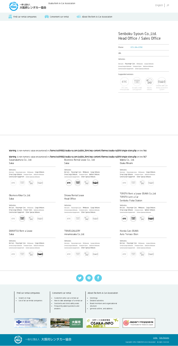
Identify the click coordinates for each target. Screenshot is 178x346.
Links (155, 338)
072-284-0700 (137, 47)
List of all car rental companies (30, 301)
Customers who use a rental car (66, 298)
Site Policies (164, 338)
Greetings (93, 298)
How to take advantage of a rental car (68, 301)
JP (167, 5)
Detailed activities (97, 301)
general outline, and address (101, 309)
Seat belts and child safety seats (66, 303)
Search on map (24, 298)
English (159, 5)
